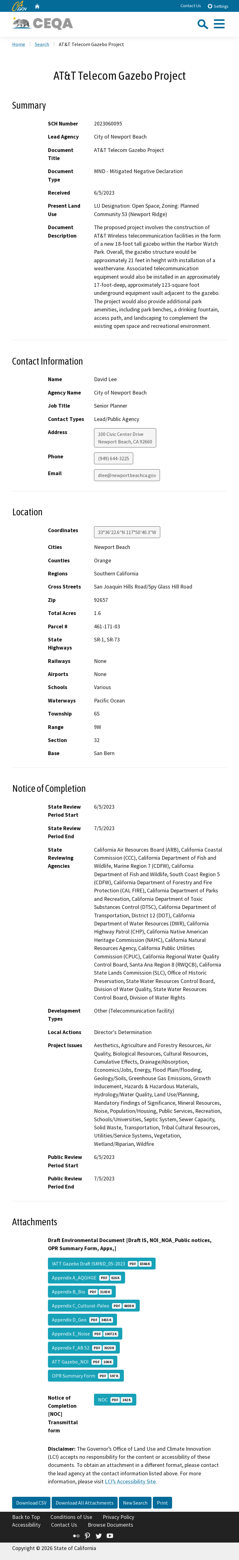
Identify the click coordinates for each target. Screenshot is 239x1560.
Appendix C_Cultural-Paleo (94, 1305)
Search (42, 44)
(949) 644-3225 (113, 458)
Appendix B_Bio (82, 1291)
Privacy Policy (118, 1517)
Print (162, 1503)
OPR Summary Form (86, 1376)
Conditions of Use (71, 1517)
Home (18, 44)
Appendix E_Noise (85, 1334)
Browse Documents (110, 1524)
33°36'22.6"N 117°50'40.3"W (127, 532)
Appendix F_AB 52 (84, 1348)
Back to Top (26, 1517)
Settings (217, 6)
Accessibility (26, 1524)
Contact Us (190, 5)
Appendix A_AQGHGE (86, 1277)
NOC (115, 1400)
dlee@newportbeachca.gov (127, 475)
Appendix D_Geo (82, 1320)
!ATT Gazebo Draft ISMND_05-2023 (102, 1263)
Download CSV (31, 1503)
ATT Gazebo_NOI (82, 1362)
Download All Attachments (85, 1503)
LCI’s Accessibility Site (130, 1481)
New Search (135, 1503)
